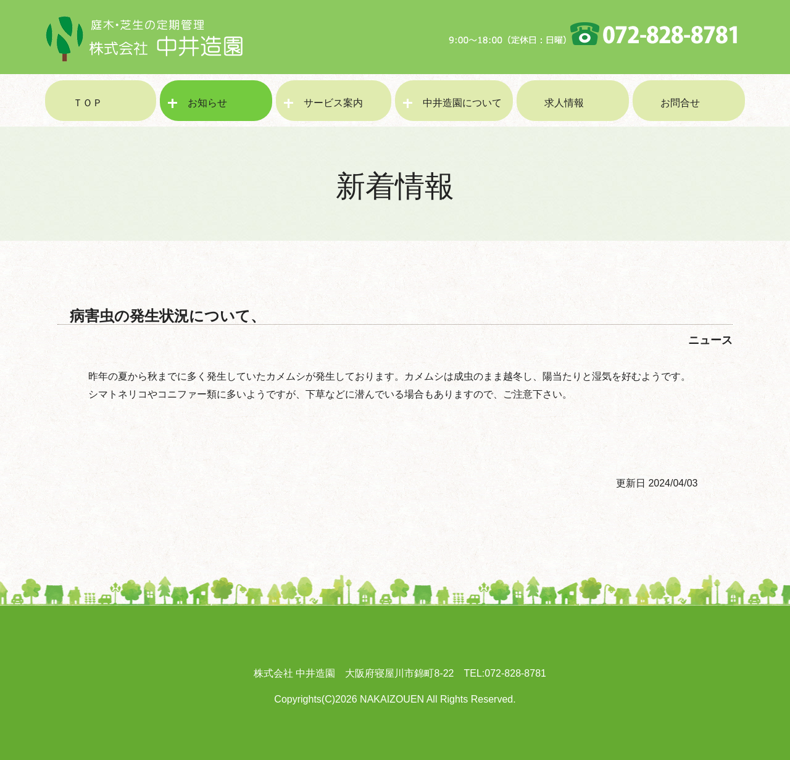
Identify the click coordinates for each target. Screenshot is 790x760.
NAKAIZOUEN (392, 699)
